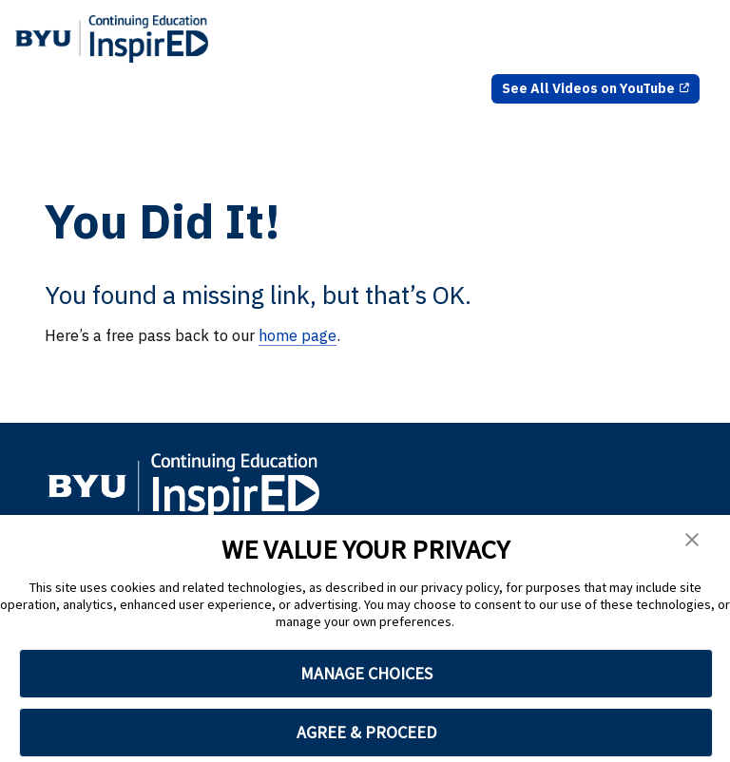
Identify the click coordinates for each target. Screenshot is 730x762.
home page (297, 335)
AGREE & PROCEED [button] (366, 732)
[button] (692, 542)
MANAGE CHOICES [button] (366, 673)
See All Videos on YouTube (588, 88)
